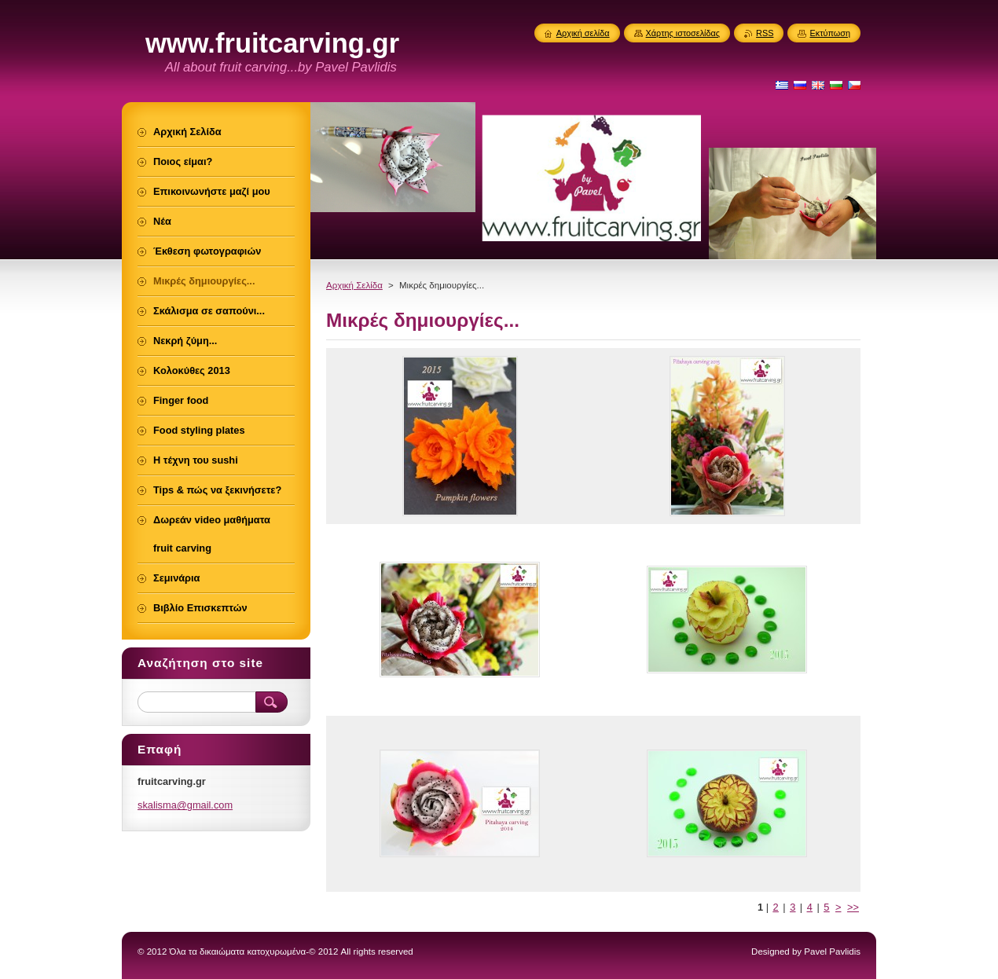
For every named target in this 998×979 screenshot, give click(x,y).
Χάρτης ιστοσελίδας (683, 33)
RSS (764, 33)
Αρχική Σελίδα (354, 285)
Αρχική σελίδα (583, 33)
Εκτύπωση (829, 33)
